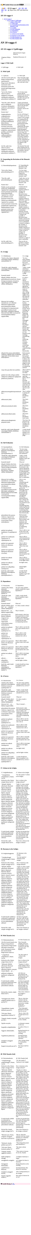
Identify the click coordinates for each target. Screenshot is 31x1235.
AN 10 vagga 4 (8, 19)
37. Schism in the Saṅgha (16, 33)
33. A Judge (13, 27)
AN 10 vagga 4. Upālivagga (14, 20)
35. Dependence (14, 30)
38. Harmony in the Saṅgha (17, 35)
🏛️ (8, 10)
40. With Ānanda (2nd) (16, 38)
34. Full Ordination (15, 29)
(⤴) (2, 12)
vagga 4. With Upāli (15, 22)
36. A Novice (13, 32)
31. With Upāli (14, 23)
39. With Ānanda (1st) (16, 37)
